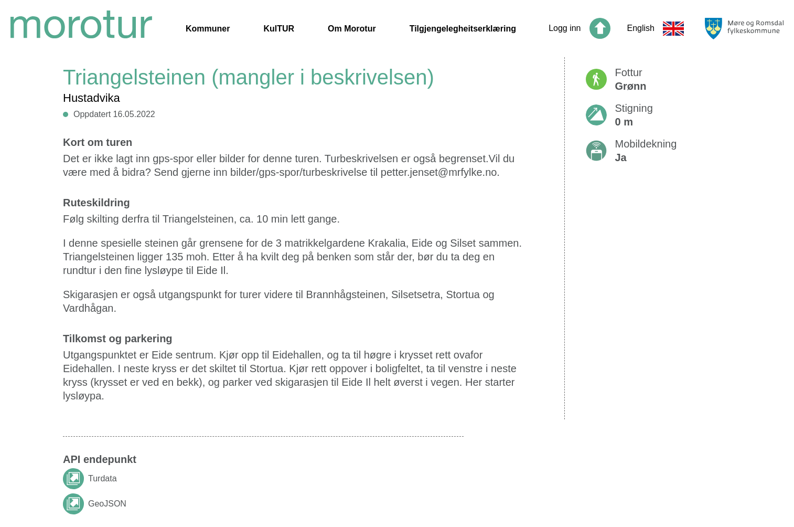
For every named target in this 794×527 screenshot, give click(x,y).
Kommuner (208, 28)
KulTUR (278, 28)
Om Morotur (352, 28)
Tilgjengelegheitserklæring (463, 28)
